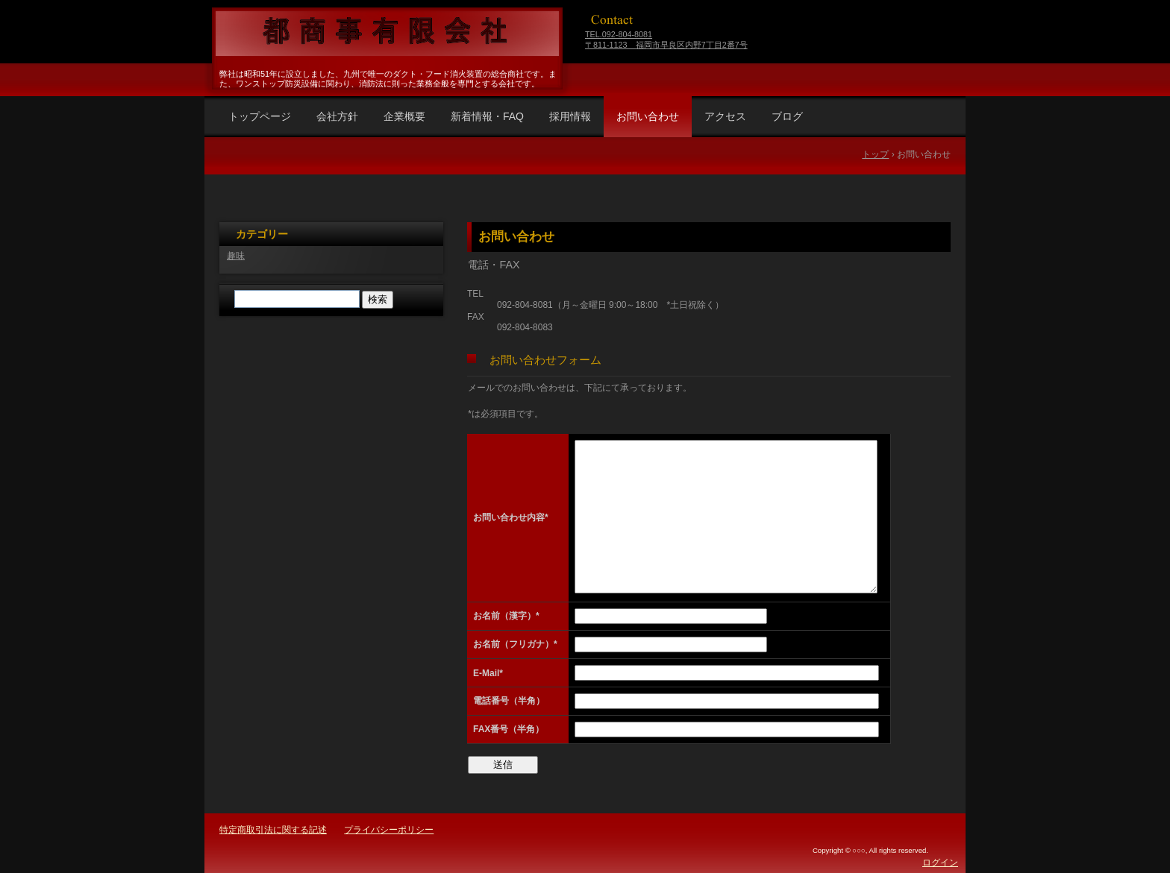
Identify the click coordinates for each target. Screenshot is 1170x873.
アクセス (725, 116)
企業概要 (404, 116)
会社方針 (337, 116)
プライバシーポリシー (389, 830)
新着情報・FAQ (487, 116)
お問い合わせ (647, 116)
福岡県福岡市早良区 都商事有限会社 (385, 33)
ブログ (787, 116)
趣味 (236, 255)
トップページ (259, 116)
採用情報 (570, 116)
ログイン (940, 862)
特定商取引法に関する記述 (273, 830)
